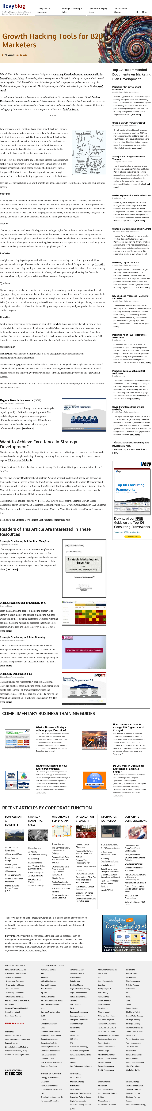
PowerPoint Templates (14, 999)
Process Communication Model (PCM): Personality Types (135, 891)
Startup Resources (133, 1092)
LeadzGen (101, 265)
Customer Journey (77, 972)
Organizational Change (107, 1030)
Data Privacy (75, 983)
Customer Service (77, 976)
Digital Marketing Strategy (80, 991)
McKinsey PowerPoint (106, 1018)
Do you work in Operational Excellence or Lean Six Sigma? (128, 771)
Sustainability (131, 1037)
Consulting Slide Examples (80, 1095)
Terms (12, 1053)
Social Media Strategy (134, 1018)
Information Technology (79, 1049)
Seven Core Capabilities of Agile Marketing (128, 409)
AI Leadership (10, 874)
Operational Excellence (15, 983)
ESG (72, 1010)
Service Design (132, 1010)
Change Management (49, 1026)
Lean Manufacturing (105, 983)
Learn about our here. (35, 521)
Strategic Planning (133, 1022)
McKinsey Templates (106, 1022)
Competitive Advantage (49, 1041)
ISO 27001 (74, 1041)
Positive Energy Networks (86, 869)
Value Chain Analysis (134, 1057)
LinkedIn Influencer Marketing (16, 1049)
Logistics (101, 987)
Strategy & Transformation (16, 976)
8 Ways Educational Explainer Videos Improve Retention (135, 860)
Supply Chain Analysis (134, 1034)
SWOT (128, 995)
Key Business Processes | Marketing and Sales (130, 297)
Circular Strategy (58, 881)
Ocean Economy (35, 850)
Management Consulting (50, 1103)
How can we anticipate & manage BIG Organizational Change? (128, 729)
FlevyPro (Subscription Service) (17, 1003)
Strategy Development (134, 1030)
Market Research (104, 1003)
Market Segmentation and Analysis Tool (23, 604)
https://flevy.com (19, 938)
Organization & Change (121, 10)
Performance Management (108, 1037)
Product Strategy (104, 1065)
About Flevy (9, 1034)
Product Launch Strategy (107, 1061)
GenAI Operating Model (14, 877)
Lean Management (105, 1092)
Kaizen (72, 1061)
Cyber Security (75, 980)
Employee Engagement (79, 1014)
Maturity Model (104, 1014)
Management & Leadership (44, 10)
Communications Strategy (51, 1034)
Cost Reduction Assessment (51, 1065)
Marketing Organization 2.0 (16, 675)
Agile (43, 976)
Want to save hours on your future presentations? (51, 769)
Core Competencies (48, 1057)
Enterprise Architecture (79, 1022)
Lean (100, 980)
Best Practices (46, 991)
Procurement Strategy (106, 1057)
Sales (128, 1003)
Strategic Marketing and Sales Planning (22, 639)
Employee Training (77, 1018)
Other (144, 12)
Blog (25, 1053)
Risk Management (133, 983)
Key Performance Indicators (80, 1068)
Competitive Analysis (49, 1045)
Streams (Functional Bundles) (16, 1010)
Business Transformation (50, 1014)
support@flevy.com (22, 1057)
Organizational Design (106, 1034)
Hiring (72, 1034)
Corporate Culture (47, 1061)
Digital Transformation (14, 980)
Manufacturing (103, 999)
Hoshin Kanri (75, 1037)
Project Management (106, 1068)
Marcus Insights (104, 1103)
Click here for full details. (20, 461)
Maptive (65, 235)
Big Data (44, 995)
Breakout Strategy (48, 999)
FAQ (7, 1053)
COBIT (43, 1022)
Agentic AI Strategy (35, 888)
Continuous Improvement (50, 1053)
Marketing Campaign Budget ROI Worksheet (128, 373)
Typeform (4, 295)
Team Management (133, 1045)
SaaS (128, 999)
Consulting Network (12, 1014)
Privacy (19, 1053)
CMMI (43, 1018)
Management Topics (13, 1038)
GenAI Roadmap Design (110, 851)
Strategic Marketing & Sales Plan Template (24, 543)
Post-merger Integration (107, 1041)
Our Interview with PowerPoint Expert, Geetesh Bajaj (132, 850)
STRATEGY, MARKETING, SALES (35, 823)
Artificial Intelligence (48, 983)
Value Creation (131, 1061)
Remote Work (131, 976)
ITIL (71, 1045)
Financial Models (12, 991)
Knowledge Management (107, 972)
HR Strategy (75, 1030)
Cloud (43, 1030)
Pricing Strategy (104, 1045)
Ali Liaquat (9, 55)
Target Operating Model (135, 1041)
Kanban (73, 1065)
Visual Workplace (133, 1068)
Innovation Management (79, 1053)
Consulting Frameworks (15, 995)
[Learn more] (49, 753)
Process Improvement (106, 1049)
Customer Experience (49, 1068)
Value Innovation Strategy (136, 1107)
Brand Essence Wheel (133, 866)
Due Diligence (75, 1007)
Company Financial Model (51, 1037)
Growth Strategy (76, 1026)
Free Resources (104, 1084)
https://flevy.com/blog (42, 920)
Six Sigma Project (133, 1014)
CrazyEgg (56, 325)
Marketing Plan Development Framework (126, 88)
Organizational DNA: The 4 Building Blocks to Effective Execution (86, 882)
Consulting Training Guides (80, 1099)
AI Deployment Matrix (13, 857)
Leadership (102, 976)
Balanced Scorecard (48, 987)
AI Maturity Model (35, 865)
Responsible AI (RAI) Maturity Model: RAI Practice (60, 862)
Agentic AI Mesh (107, 892)
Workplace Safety (133, 1072)
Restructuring (131, 980)
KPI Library (9, 1007)
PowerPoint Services (13, 1018)
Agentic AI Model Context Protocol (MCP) (12, 890)
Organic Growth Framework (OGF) (20, 401)
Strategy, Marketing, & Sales (72, 10)
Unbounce (76, 205)
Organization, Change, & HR (52, 1099)
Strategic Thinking (133, 1026)
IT (137, 12)
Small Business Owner (135, 1088)
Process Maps (103, 1053)
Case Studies (75, 1092)
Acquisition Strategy (48, 972)
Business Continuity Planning (52, 1003)
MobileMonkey (7, 355)
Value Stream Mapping (135, 1065)
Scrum (128, 1007)
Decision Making (76, 987)
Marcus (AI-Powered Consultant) (17, 1041)
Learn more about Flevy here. (33, 953)
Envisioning (127, 738)
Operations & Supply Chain (97, 10)
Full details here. (71, 109)
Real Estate (130, 972)
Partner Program (11, 1045)
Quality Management (106, 1072)
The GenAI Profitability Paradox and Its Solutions (61, 853)
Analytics (44, 980)
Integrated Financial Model (80, 1057)
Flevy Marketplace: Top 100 (15, 972)
